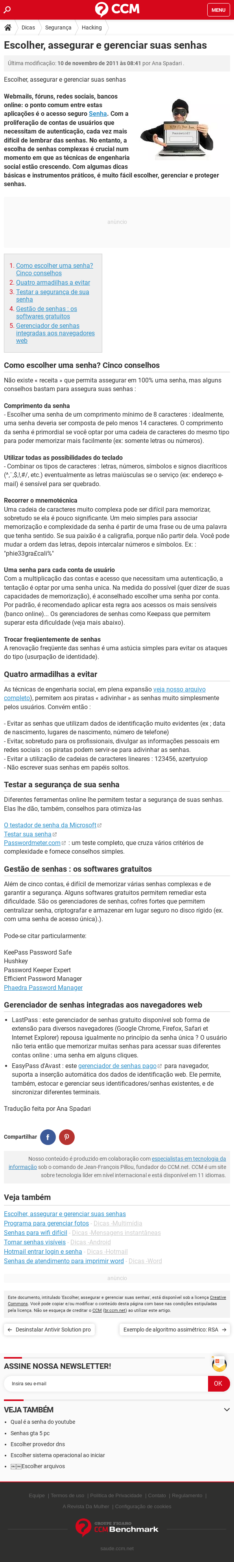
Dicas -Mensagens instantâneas (116, 1232)
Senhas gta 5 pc (30, 1433)
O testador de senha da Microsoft (50, 825)
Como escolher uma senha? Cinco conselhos (54, 269)
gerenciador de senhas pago (117, 1066)
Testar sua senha (28, 834)
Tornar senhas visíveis (35, 1242)
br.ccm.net (115, 1310)
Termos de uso (67, 1495)
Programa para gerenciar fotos (46, 1223)
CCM (97, 1310)
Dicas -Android (90, 1242)
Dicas (28, 27)
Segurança (58, 27)
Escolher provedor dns (38, 1444)
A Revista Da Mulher (86, 1506)
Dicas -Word (145, 1261)
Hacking (92, 27)
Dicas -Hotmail (107, 1251)
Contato (157, 1495)
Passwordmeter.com (32, 843)
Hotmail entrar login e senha (43, 1251)
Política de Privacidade (116, 1495)
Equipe (37, 1495)
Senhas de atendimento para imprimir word (64, 1261)
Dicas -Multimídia (118, 1223)
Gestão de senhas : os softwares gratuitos (46, 312)
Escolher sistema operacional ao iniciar (58, 1455)
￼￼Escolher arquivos (38, 1466)
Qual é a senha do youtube (43, 1422)
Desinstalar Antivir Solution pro (53, 1329)
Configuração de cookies (143, 1506)
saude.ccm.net (117, 1548)
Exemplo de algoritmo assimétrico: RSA (170, 1329)
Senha (98, 113)
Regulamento (187, 1495)
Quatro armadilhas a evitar (53, 282)
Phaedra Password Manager (43, 987)
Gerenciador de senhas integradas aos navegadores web (55, 333)
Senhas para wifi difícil (35, 1232)
